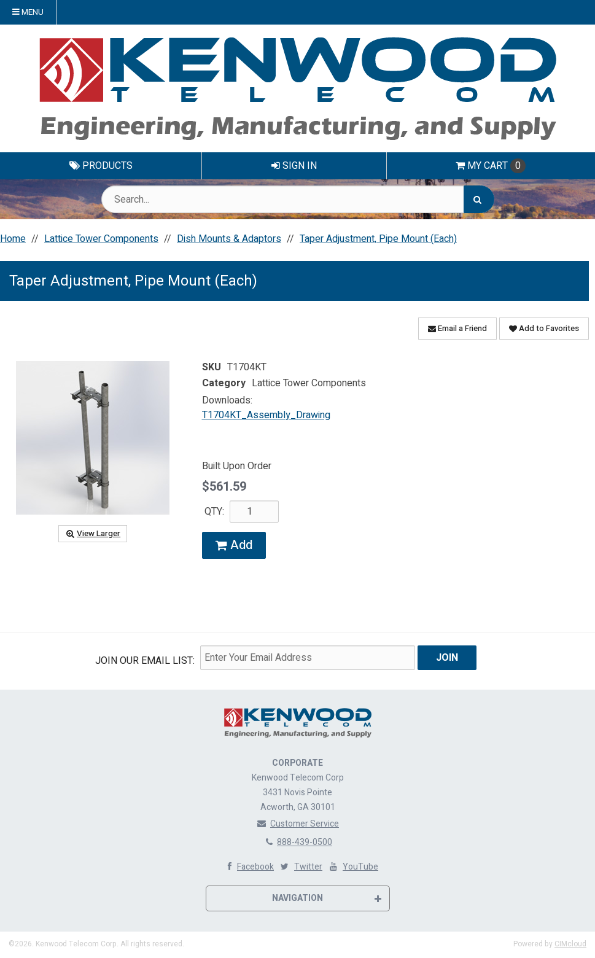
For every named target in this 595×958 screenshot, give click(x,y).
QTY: (214, 511)
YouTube (352, 866)
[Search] (479, 199)
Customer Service (297, 823)
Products (101, 165)
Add (234, 545)
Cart (491, 165)
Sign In (294, 165)
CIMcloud (570, 943)
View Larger (92, 534)
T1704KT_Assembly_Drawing (266, 415)
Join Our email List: (145, 660)
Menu (28, 12)
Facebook (248, 866)
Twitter (300, 866)
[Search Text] (297, 199)
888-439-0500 (297, 841)
